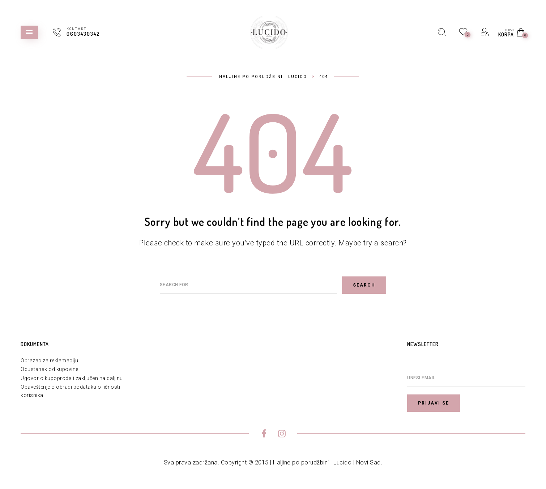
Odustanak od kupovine (49, 369)
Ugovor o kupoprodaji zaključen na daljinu (72, 378)
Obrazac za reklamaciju (49, 360)
